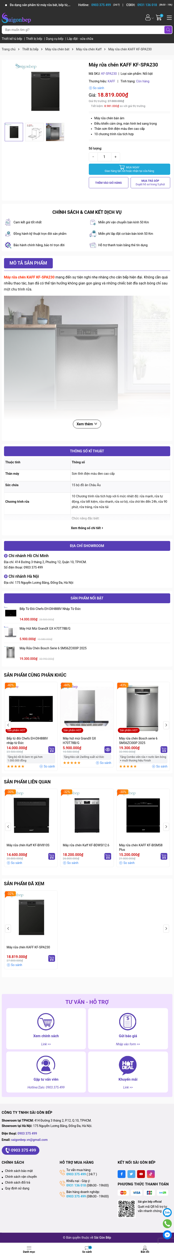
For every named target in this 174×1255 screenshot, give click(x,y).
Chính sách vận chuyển (21, 1176)
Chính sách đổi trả (17, 1182)
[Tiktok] (151, 1174)
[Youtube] (141, 1174)
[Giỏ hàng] (159, 17)
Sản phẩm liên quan (27, 782)
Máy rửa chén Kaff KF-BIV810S (28, 845)
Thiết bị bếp (34, 39)
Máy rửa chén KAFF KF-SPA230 (28, 947)
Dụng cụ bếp (55, 39)
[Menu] (168, 17)
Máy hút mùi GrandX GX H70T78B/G (45, 628)
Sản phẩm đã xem (24, 883)
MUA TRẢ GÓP (150, 182)
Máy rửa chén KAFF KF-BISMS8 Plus (141, 847)
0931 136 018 (76, 1185)
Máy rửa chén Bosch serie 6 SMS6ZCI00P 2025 (53, 648)
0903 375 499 (33, 567)
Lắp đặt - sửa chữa (80, 39)
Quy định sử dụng (17, 1188)
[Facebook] (121, 1174)
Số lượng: (95, 148)
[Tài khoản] (148, 17)
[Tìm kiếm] (168, 30)
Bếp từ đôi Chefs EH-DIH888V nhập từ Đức (50, 609)
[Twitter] (131, 1174)
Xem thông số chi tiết (87, 528)
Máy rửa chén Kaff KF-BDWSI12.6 (86, 845)
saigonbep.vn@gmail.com (29, 1140)
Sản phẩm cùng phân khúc (35, 675)
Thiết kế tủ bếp (12, 39)
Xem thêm (86, 424)
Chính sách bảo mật (19, 1171)
